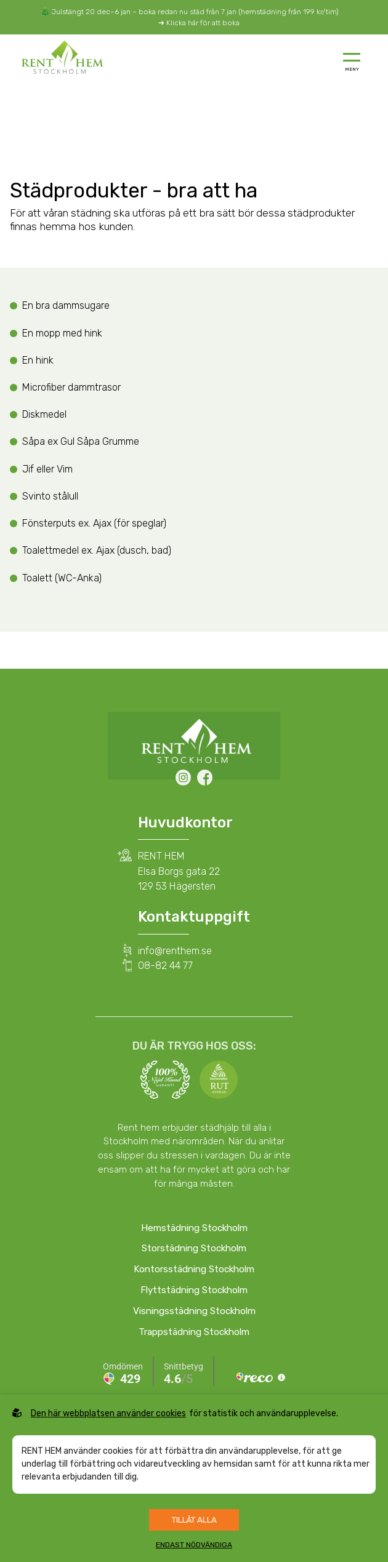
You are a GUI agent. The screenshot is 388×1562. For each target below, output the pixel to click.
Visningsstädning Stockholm (194, 1311)
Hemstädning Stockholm (194, 1227)
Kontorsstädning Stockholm (194, 1269)
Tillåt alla (194, 1519)
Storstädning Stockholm (194, 1248)
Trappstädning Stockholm (194, 1331)
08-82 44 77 (165, 965)
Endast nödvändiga (194, 1544)
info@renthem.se (175, 951)
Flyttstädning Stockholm (194, 1290)
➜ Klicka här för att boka (199, 22)
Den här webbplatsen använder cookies (108, 1413)
